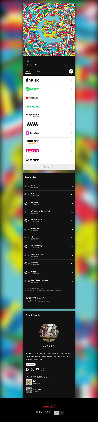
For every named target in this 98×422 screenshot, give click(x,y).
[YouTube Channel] (37, 370)
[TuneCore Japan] (44, 414)
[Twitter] (32, 370)
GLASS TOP (31, 65)
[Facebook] (27, 370)
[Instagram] (42, 370)
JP (61, 413)
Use (38, 71)
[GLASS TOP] (49, 332)
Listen (28, 71)
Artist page (30, 364)
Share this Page (49, 406)
